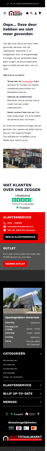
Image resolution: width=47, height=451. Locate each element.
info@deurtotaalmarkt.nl (20, 226)
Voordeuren (9, 364)
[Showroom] (27, 13)
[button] (22, 354)
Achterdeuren (10, 368)
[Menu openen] (4, 13)
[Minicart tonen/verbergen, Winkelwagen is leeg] (40, 13)
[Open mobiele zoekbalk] (31, 13)
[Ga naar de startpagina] (15, 13)
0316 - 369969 (14, 223)
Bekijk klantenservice (20, 237)
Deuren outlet (15, 263)
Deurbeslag (9, 373)
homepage (27, 81)
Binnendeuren (10, 360)
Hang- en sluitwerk (13, 377)
